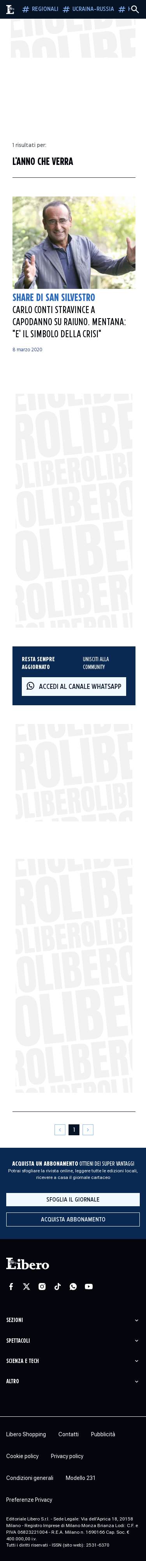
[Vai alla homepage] (10, 9)
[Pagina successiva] (88, 1129)
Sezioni (14, 1320)
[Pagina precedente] (60, 1129)
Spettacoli (18, 1341)
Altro (12, 1381)
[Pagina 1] (74, 1129)
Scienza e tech (22, 1361)
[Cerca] (135, 9)
